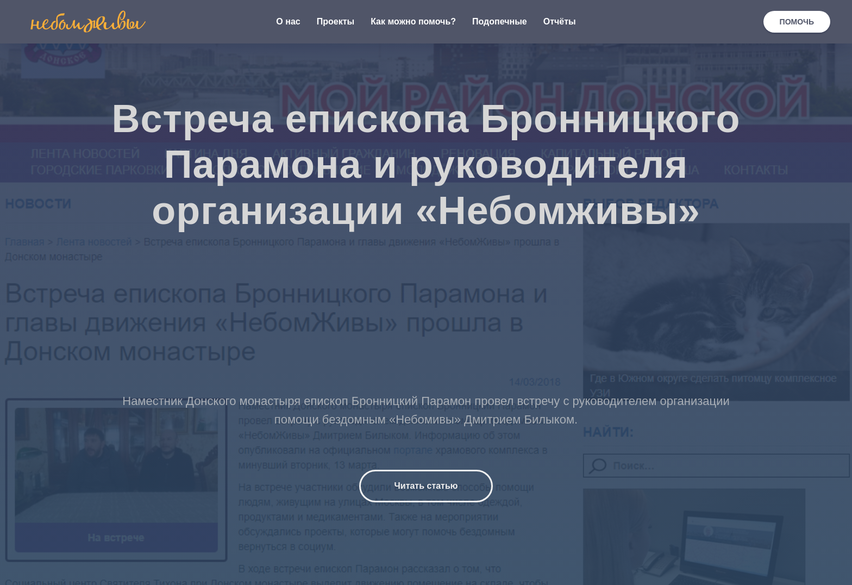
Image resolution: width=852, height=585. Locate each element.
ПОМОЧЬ (797, 21)
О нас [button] (288, 21)
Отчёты (559, 21)
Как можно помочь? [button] (413, 21)
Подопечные (499, 21)
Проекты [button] (335, 21)
